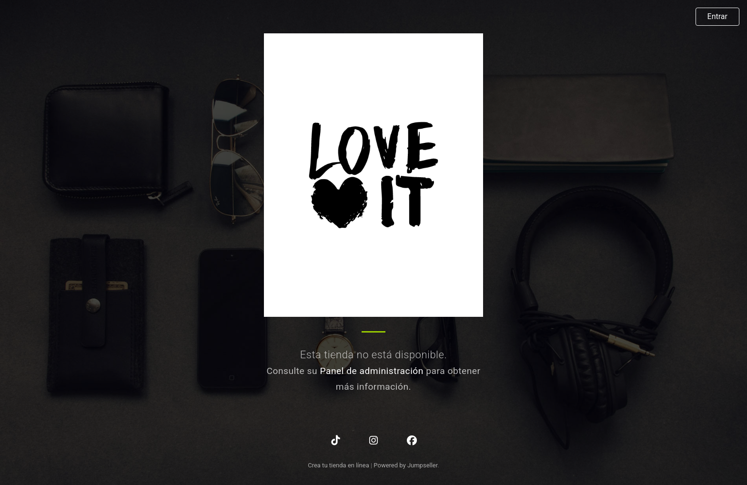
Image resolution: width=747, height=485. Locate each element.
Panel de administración (372, 370)
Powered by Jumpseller (405, 465)
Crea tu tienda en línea (339, 465)
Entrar (717, 16)
